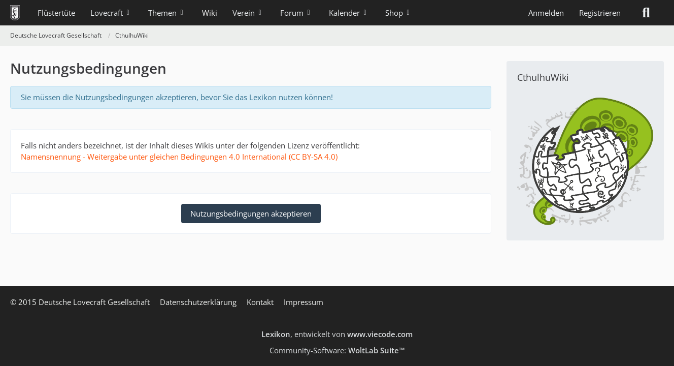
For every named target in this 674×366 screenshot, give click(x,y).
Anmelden (546, 13)
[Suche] (646, 12)
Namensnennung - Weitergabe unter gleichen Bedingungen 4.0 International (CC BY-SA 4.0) (179, 156)
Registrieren (600, 13)
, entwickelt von (337, 334)
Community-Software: (337, 350)
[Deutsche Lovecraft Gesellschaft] (15, 12)
